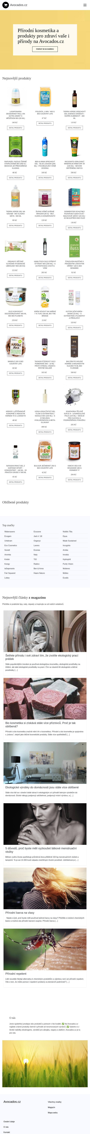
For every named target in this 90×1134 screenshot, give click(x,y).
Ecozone (30, 532)
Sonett (8, 545)
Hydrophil (9, 554)
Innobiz (30, 549)
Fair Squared (76, 558)
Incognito (75, 540)
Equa (29, 536)
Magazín (51, 1092)
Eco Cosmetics (33, 540)
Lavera (52, 540)
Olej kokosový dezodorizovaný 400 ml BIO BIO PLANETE (15, 314)
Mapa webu (53, 1097)
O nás (6, 1111)
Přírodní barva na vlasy (19, 897)
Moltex (30, 563)
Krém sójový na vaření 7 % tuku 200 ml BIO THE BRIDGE (45, 314)
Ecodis (74, 563)
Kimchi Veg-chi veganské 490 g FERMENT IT (74, 468)
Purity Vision (76, 554)
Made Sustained (12, 540)
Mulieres (52, 558)
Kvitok (51, 549)
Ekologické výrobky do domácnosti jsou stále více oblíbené (42, 771)
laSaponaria (10, 558)
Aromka (74, 545)
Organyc (74, 536)
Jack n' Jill (9, 536)
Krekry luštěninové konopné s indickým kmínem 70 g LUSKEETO (15, 413)
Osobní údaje (9, 1106)
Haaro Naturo (11, 563)
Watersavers (10, 532)
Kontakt (7, 1117)
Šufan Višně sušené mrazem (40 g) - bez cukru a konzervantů (45, 214)
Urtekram (53, 536)
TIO (72, 549)
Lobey (51, 563)
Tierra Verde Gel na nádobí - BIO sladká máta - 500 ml (15, 214)
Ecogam (74, 532)
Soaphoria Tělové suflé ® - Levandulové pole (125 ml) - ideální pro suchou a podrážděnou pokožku (74, 415)
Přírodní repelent (15, 958)
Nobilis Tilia (54, 532)
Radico (52, 554)
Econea (30, 545)
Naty (7, 549)
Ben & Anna (32, 558)
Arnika (51, 545)
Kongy (29, 554)
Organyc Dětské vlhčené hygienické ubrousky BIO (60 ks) (15, 263)
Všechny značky (55, 1086)
